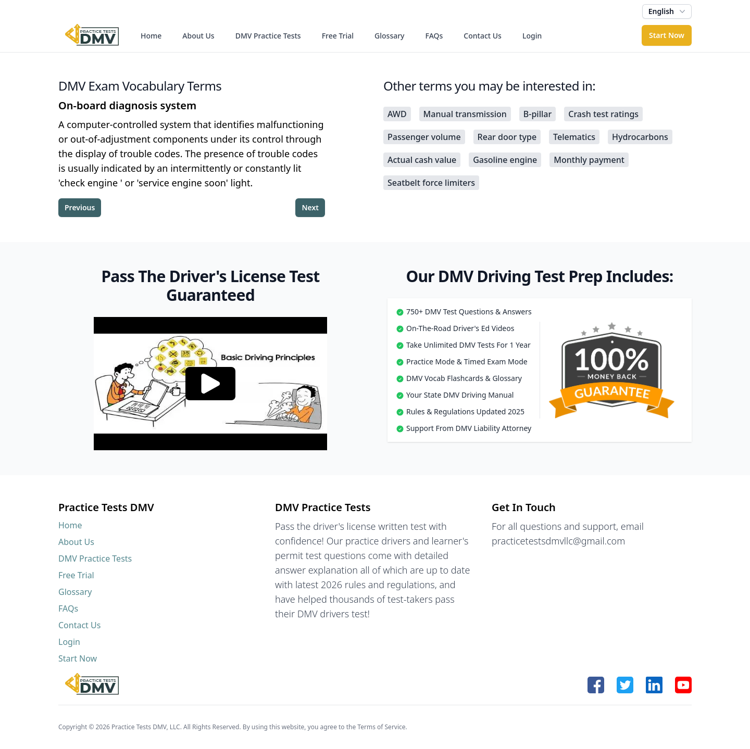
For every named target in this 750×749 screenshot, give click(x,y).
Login (532, 36)
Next (310, 207)
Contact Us (483, 36)
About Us (198, 36)
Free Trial (338, 36)
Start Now (666, 35)
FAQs (434, 36)
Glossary (389, 36)
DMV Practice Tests (268, 36)
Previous (80, 207)
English (668, 11)
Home (151, 36)
